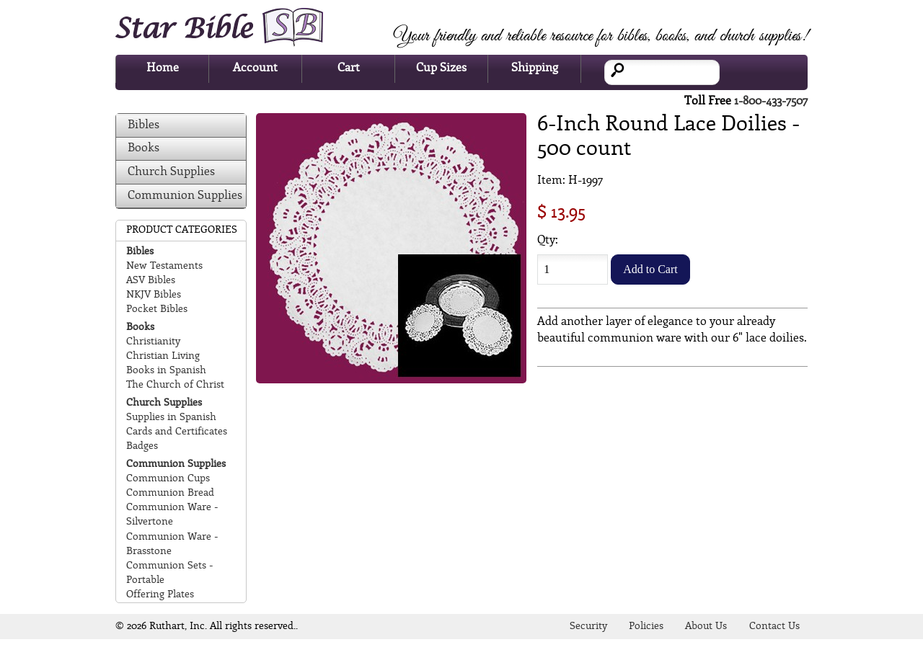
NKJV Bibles (153, 295)
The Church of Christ (175, 385)
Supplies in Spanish (171, 417)
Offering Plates (160, 594)
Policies (646, 626)
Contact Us (774, 626)
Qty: (547, 240)
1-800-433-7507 (771, 101)
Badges (142, 446)
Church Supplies (171, 172)
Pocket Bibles (156, 309)
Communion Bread (170, 493)
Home (162, 68)
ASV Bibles (150, 280)
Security (588, 626)
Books (143, 148)
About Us (706, 626)
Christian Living (163, 356)
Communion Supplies (185, 196)
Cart (348, 68)
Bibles (143, 125)
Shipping (534, 68)
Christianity (153, 342)
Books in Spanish (166, 370)
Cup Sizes (441, 68)
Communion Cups (168, 478)
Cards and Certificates (176, 432)
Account (255, 68)
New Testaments (164, 266)
